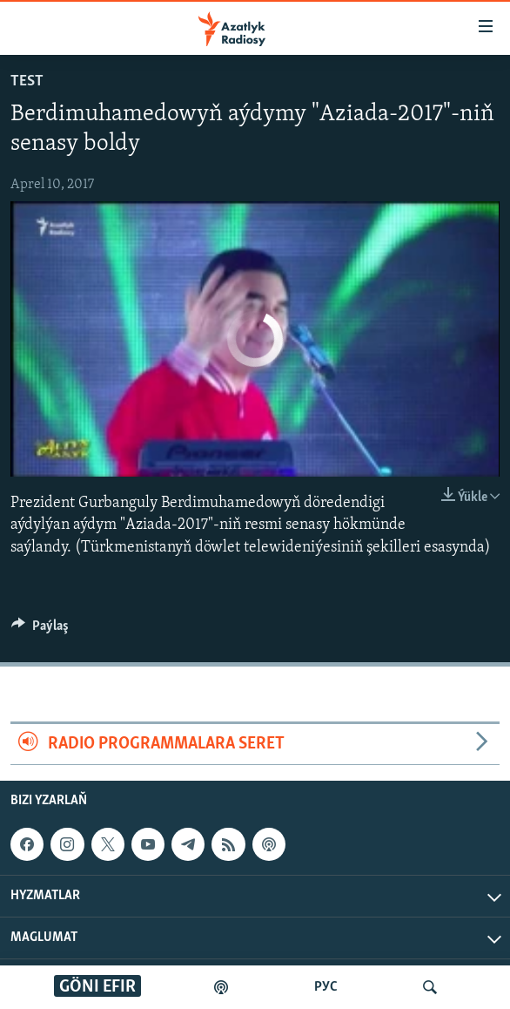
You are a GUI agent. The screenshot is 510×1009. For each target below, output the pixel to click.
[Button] (40, 630)
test (27, 81)
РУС (326, 987)
